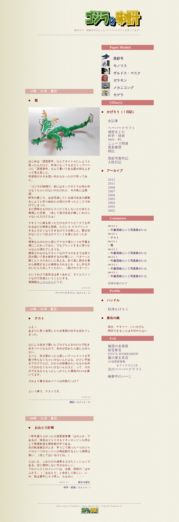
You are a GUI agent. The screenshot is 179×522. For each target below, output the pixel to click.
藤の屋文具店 (118, 357)
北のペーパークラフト (125, 369)
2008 (111, 187)
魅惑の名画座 (118, 346)
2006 (111, 195)
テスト (115, 237)
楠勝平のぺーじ (120, 376)
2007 (111, 191)
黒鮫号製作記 (118, 158)
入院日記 (115, 162)
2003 (111, 206)
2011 (111, 183)
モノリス (120, 65)
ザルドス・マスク (127, 73)
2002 (111, 210)
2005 (111, 199)
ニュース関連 (118, 143)
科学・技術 (70, 487)
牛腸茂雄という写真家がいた (129, 229)
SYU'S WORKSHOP (123, 354)
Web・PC (115, 139)
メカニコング (123, 87)
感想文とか (116, 132)
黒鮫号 (118, 58)
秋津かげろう (118, 309)
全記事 (113, 121)
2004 (111, 202)
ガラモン (120, 80)
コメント (81, 293)
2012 (111, 179)
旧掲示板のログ (118, 283)
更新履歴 (115, 147)
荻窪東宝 (115, 350)
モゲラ (118, 95)
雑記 (72, 402)
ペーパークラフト (64, 293)
